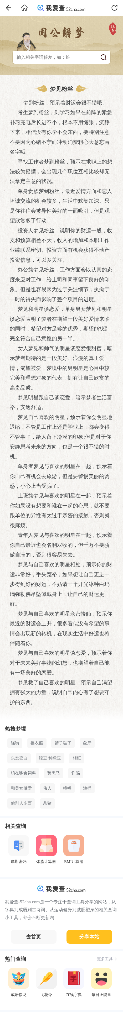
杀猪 (47, 803)
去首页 (33, 937)
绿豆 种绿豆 (50, 758)
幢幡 (67, 788)
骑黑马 (53, 773)
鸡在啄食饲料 (23, 773)
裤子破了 (63, 743)
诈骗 (75, 773)
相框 (77, 758)
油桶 (87, 788)
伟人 (47, 788)
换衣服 (36, 743)
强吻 (15, 743)
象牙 (87, 743)
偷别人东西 (21, 803)
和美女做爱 (21, 788)
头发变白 (19, 758)
